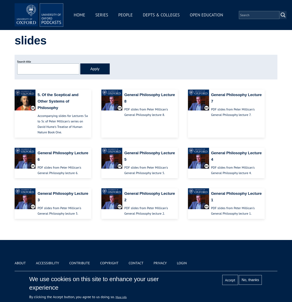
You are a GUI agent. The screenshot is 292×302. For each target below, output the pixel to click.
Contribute (79, 263)
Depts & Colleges (161, 15)
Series (101, 15)
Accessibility (47, 263)
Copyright (109, 263)
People (125, 15)
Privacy (160, 263)
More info (121, 297)
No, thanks (250, 280)
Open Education (206, 15)
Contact (136, 263)
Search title (24, 61)
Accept (230, 280)
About (20, 263)
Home (79, 15)
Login (182, 263)
